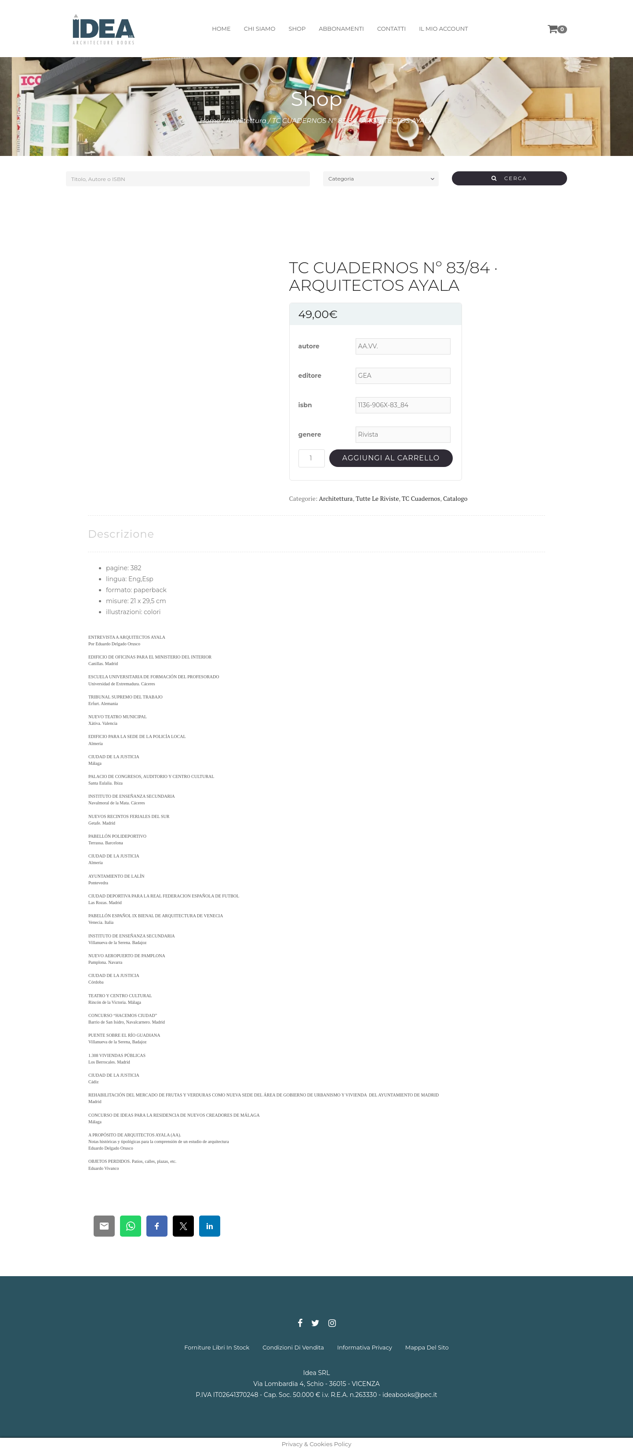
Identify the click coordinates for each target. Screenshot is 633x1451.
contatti (391, 28)
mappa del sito (427, 1347)
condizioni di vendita (293, 1347)
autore (309, 346)
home (221, 28)
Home (210, 120)
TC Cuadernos (421, 498)
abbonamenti (341, 28)
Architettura (246, 120)
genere (309, 434)
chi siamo (260, 28)
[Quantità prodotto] (311, 458)
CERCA (509, 178)
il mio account (443, 28)
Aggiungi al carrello (391, 458)
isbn (305, 405)
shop (297, 28)
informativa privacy (364, 1347)
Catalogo (455, 498)
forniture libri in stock (216, 1347)
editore (310, 376)
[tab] (121, 534)
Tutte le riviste (377, 498)
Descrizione (121, 534)
